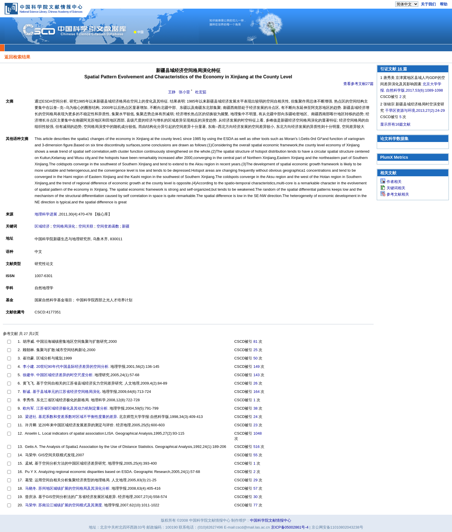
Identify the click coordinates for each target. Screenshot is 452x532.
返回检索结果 (17, 56)
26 (255, 383)
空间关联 (85, 226)
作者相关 (394, 181)
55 (255, 455)
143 (256, 375)
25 (255, 350)
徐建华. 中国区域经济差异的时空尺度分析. (58, 375)
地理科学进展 (46, 214)
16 (400, 69)
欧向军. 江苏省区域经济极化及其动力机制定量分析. (65, 408)
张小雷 (184, 92)
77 (255, 505)
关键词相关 (396, 188)
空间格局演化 (64, 226)
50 (255, 358)
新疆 (125, 226)
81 (255, 341)
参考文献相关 (398, 194)
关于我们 (428, 4)
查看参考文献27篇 (358, 84)
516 (256, 446)
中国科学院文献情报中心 (270, 520)
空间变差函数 (108, 226)
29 (255, 480)
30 (255, 497)
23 (255, 425)
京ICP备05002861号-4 (289, 527)
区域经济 (42, 226)
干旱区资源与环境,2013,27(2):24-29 (415, 110)
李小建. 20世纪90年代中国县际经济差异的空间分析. (66, 366)
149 (256, 366)
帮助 (443, 4)
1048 (257, 433)
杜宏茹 (200, 92)
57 (255, 488)
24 (255, 416)
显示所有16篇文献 (395, 124)
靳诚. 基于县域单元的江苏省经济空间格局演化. (62, 391)
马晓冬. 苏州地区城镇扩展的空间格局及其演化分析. (68, 488)
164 (256, 391)
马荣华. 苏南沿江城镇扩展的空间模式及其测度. (64, 505)
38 (255, 408)
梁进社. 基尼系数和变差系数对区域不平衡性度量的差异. (71, 416)
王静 (172, 92)
